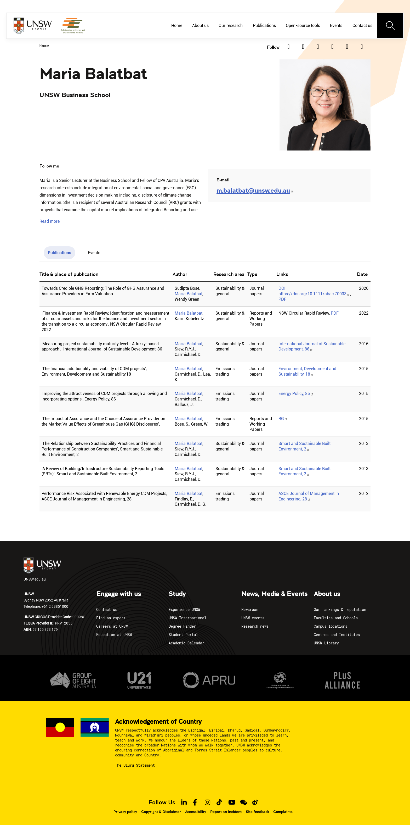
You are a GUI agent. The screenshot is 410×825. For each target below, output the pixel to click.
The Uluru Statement (135, 765)
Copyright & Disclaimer (161, 812)
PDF (282, 299)
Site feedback (257, 812)
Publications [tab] (59, 252)
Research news (255, 626)
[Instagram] (332, 46)
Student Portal (183, 634)
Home (176, 25)
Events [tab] (94, 252)
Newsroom (249, 609)
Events (336, 25)
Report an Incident (226, 812)
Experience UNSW (184, 609)
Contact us (362, 25)
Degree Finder (182, 626)
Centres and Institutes (337, 634)
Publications (264, 25)
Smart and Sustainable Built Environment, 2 (304, 471)
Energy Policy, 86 (296, 393)
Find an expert (111, 617)
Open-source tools (303, 25)
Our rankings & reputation (340, 609)
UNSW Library (326, 642)
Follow (273, 46)
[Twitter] (303, 46)
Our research (231, 25)
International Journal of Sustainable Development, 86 (311, 346)
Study (177, 594)
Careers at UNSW (112, 626)
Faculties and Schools (336, 617)
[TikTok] (347, 46)
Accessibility (195, 812)
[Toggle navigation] (390, 25)
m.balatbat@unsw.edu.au (255, 190)
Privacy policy (125, 812)
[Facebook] (317, 46)
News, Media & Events (274, 594)
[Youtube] (361, 46)
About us (200, 25)
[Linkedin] (288, 46)
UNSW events (252, 617)
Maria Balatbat (188, 293)
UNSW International (187, 617)
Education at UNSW (114, 634)
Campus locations (330, 626)
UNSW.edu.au (42, 570)
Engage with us (118, 594)
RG (283, 418)
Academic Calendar (186, 642)
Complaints (283, 812)
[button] (49, 221)
